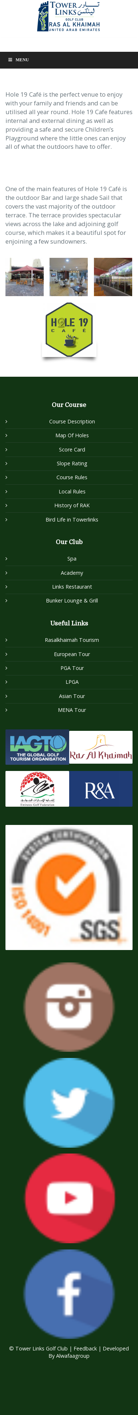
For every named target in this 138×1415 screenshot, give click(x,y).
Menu (18, 59)
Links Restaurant (72, 586)
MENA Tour (72, 709)
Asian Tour (72, 696)
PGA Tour (72, 667)
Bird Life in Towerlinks (72, 519)
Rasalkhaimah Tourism (72, 639)
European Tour (72, 654)
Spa (71, 558)
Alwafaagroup (73, 1355)
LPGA (72, 681)
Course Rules (71, 477)
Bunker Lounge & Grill (72, 600)
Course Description (72, 421)
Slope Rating (72, 463)
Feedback (86, 1348)
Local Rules (72, 491)
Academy (72, 572)
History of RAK (72, 505)
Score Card (72, 449)
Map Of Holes (72, 435)
